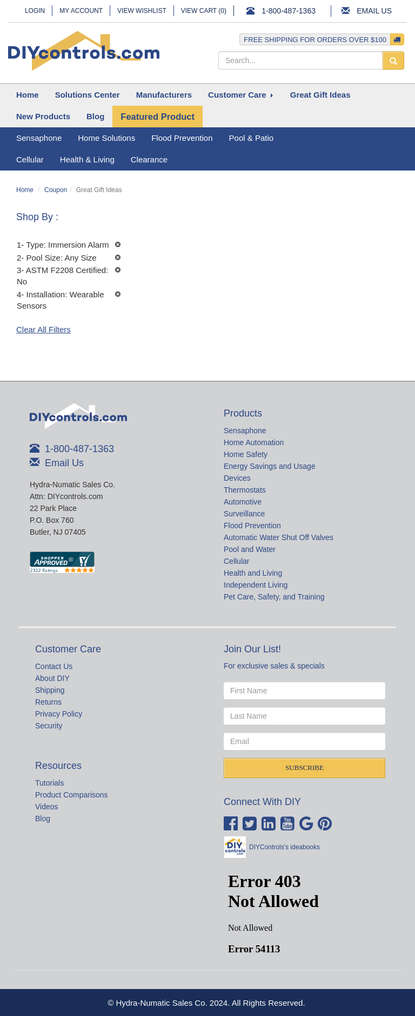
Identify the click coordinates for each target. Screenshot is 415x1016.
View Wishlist (141, 11)
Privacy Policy (58, 714)
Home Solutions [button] (106, 137)
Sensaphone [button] (39, 137)
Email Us (374, 10)
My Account (81, 11)
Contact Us (53, 666)
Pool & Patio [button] (251, 137)
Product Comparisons (71, 794)
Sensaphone (245, 430)
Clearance (149, 159)
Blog (42, 818)
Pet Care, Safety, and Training (274, 596)
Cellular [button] (30, 159)
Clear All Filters (43, 329)
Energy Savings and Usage (270, 466)
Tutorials (49, 783)
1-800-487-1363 (289, 10)
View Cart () (203, 11)
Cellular (236, 561)
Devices (237, 478)
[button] (87, 95)
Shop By (36, 217)
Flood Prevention (252, 525)
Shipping (50, 690)
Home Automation (254, 442)
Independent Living (255, 585)
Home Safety (245, 454)
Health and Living (253, 573)
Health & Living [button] (87, 159)
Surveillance (244, 513)
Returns (48, 702)
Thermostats (245, 490)
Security (49, 725)
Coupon (55, 190)
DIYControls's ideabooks (284, 847)
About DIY (52, 678)
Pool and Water (250, 549)
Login (35, 11)
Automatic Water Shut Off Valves (278, 537)
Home (25, 190)
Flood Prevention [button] (181, 137)
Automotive (243, 501)
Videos (46, 806)
